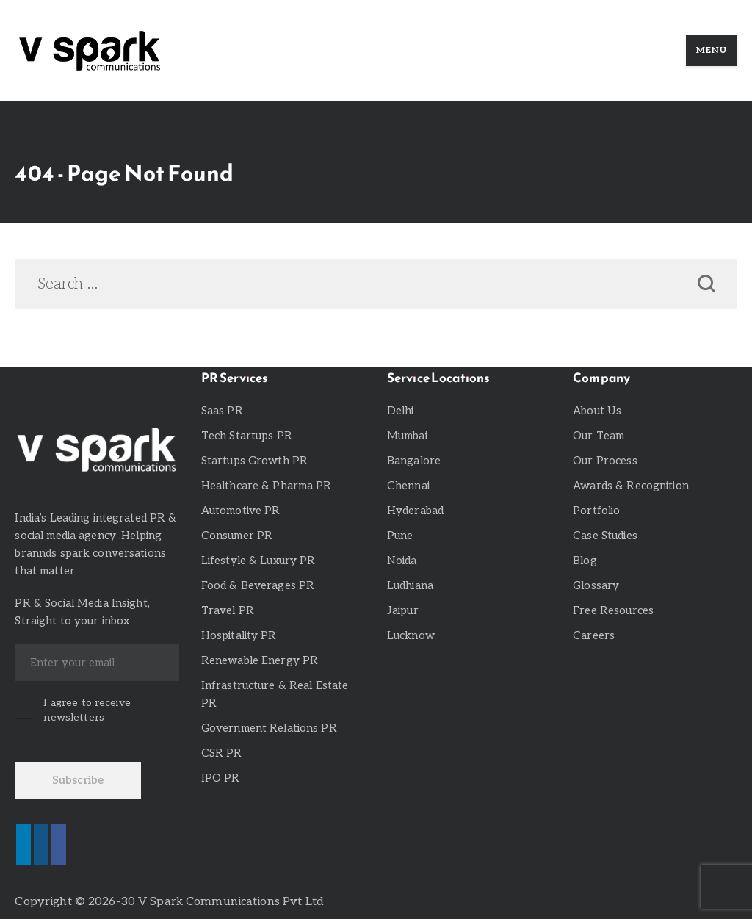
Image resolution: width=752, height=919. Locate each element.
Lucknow (411, 635)
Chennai (408, 485)
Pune (400, 535)
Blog (585, 560)
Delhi (400, 410)
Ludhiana (410, 585)
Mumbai (407, 435)
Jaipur (403, 610)
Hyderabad (415, 510)
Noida (402, 560)
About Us (597, 410)
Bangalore (414, 460)
